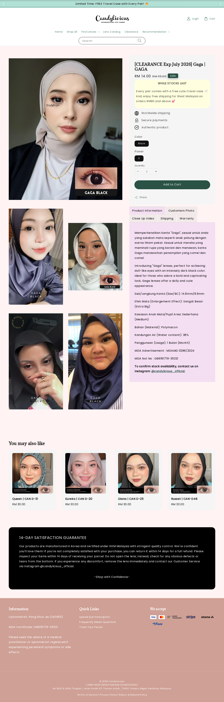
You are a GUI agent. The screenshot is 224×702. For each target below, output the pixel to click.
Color (139, 137)
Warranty (187, 218)
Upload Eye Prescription (94, 617)
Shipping (167, 218)
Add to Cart (172, 184)
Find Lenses (88, 31)
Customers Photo (181, 211)
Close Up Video (143, 218)
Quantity (140, 165)
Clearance (131, 32)
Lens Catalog (111, 32)
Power (139, 151)
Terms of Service (87, 694)
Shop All (72, 32)
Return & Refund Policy (133, 694)
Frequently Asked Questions (97, 622)
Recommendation (154, 31)
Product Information (147, 211)
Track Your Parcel (90, 627)
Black (141, 143)
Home (59, 32)
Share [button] (141, 197)
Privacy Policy (108, 694)
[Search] (139, 40)
